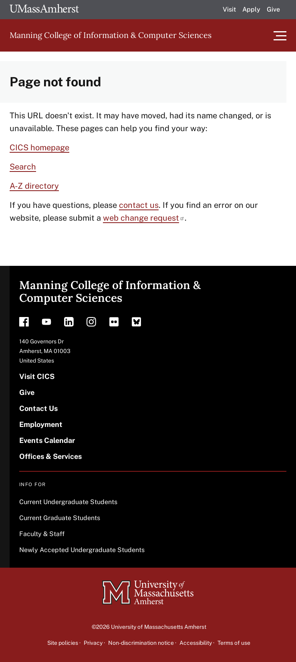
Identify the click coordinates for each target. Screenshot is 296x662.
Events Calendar (47, 440)
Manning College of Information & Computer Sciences (110, 35)
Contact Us (38, 408)
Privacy (93, 643)
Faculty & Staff (41, 534)
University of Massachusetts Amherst (158, 627)
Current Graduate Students (59, 518)
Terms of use (233, 643)
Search (23, 166)
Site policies (62, 643)
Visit (229, 9)
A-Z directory (34, 186)
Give (273, 9)
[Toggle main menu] (280, 35)
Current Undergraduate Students (68, 502)
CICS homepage (39, 147)
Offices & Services (50, 456)
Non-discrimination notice (141, 643)
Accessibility (195, 643)
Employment (40, 424)
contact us (139, 205)
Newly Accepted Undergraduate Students (82, 550)
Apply (251, 9)
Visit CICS (36, 376)
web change (144, 218)
